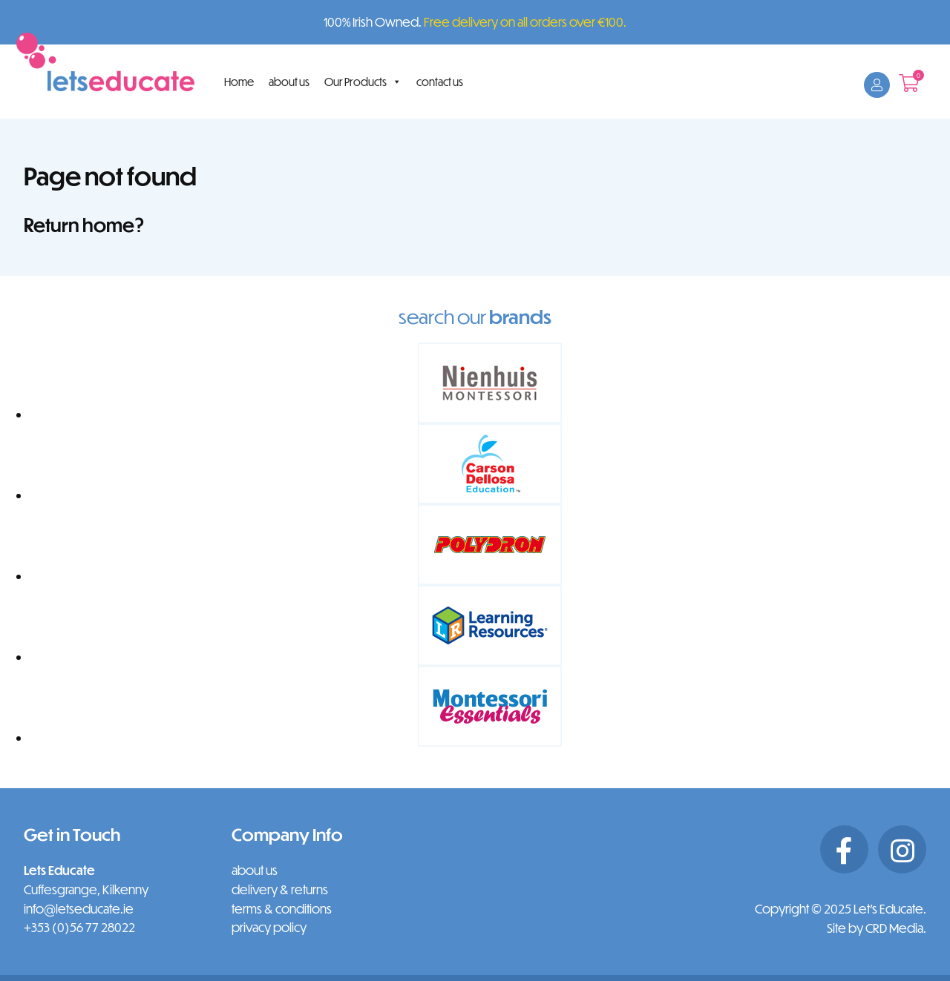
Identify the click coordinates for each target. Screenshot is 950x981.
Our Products (363, 81)
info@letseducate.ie (79, 908)
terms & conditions (282, 908)
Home (239, 81)
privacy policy (269, 927)
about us (289, 81)
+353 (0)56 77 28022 (79, 927)
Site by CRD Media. (876, 928)
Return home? (84, 224)
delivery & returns (280, 889)
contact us (439, 81)
